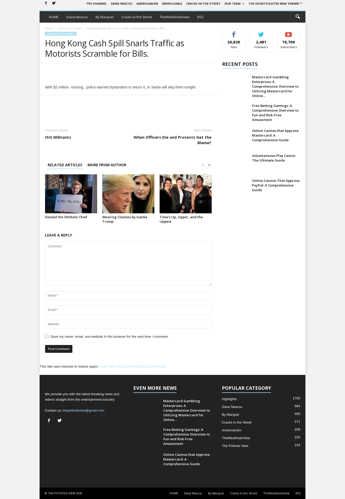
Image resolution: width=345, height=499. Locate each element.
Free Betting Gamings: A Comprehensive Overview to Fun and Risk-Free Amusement (275, 112)
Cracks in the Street (203, 3)
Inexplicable (172, 3)
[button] (297, 17)
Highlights (229, 399)
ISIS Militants (58, 137)
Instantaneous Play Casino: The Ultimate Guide (274, 158)
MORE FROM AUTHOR (106, 164)
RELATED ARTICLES (65, 164)
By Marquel (105, 17)
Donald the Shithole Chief (66, 217)
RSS (200, 17)
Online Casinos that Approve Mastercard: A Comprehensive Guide (275, 135)
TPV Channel (96, 3)
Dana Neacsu (121, 3)
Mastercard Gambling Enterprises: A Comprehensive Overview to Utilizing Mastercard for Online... (275, 86)
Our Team (234, 3)
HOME (54, 17)
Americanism (147, 3)
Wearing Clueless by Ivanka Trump (124, 219)
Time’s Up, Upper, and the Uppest (181, 219)
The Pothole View (235, 446)
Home (48, 28)
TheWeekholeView (175, 17)
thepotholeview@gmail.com (83, 410)
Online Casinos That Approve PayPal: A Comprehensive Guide (276, 185)
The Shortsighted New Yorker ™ (275, 3)
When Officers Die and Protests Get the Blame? (172, 140)
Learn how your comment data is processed (132, 366)
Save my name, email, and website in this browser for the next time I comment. (110, 336)
